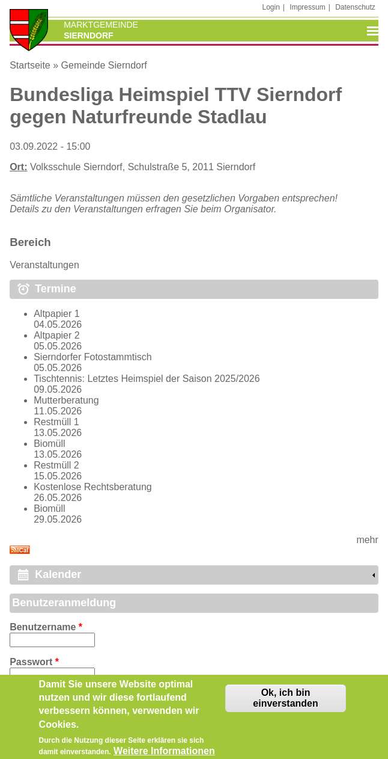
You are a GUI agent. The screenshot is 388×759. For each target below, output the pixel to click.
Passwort (34, 662)
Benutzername (46, 627)
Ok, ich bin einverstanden (285, 701)
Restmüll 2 (56, 465)
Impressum (307, 7)
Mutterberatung (66, 400)
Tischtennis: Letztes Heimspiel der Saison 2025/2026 (147, 378)
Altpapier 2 (57, 335)
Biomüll (49, 443)
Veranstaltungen (44, 265)
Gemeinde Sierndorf (104, 65)
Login (270, 7)
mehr (367, 540)
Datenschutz (355, 7)
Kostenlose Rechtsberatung (93, 487)
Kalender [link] (58, 574)
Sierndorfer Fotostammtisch (93, 357)
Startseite (30, 65)
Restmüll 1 (56, 422)
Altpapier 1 (57, 314)
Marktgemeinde (101, 24)
